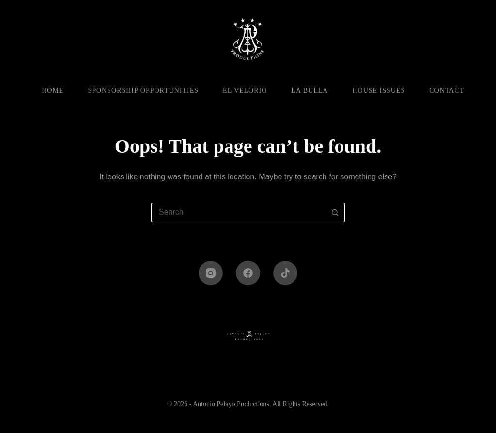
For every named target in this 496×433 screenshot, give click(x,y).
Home (52, 90)
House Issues (378, 90)
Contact (446, 90)
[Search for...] (238, 212)
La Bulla (309, 90)
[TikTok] (285, 273)
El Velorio (245, 90)
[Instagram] (211, 273)
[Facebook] (248, 273)
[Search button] (335, 212)
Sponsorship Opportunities (143, 90)
